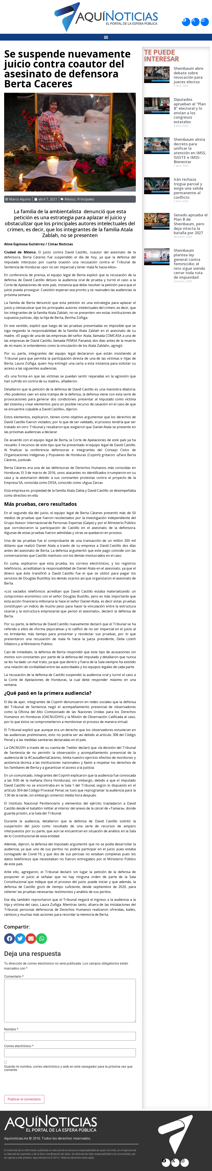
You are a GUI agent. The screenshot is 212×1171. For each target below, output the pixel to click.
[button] (106, 37)
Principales (85, 199)
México (70, 199)
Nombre (11, 1029)
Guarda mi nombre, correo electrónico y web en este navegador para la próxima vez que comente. (68, 1068)
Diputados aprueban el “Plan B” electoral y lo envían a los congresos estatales (190, 110)
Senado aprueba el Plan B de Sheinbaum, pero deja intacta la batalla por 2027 (191, 223)
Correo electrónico (19, 1046)
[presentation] (35, 1085)
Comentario (14, 976)
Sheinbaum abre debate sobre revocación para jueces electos (188, 75)
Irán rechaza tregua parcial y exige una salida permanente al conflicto (188, 188)
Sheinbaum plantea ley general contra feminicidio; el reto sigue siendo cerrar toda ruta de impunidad (189, 264)
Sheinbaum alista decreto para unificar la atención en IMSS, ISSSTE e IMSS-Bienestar (190, 150)
